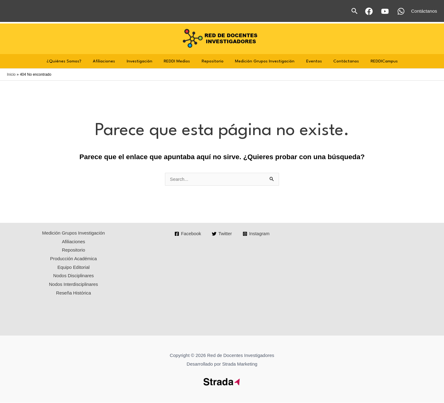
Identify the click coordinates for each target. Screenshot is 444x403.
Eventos (309, 61)
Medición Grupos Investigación (262, 61)
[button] (355, 11)
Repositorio (213, 61)
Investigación (144, 61)
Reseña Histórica (73, 293)
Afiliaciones (111, 61)
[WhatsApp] (401, 11)
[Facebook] (369, 11)
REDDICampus (374, 61)
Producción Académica (73, 259)
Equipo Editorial (73, 267)
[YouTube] (385, 11)
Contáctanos (339, 61)
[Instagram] (256, 234)
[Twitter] (222, 234)
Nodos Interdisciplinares (73, 285)
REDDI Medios (179, 61)
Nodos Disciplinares (73, 276)
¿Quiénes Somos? (73, 61)
